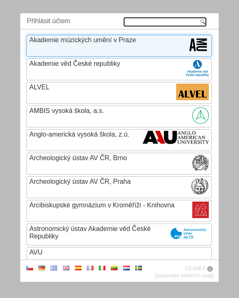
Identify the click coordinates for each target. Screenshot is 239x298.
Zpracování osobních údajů (184, 276)
